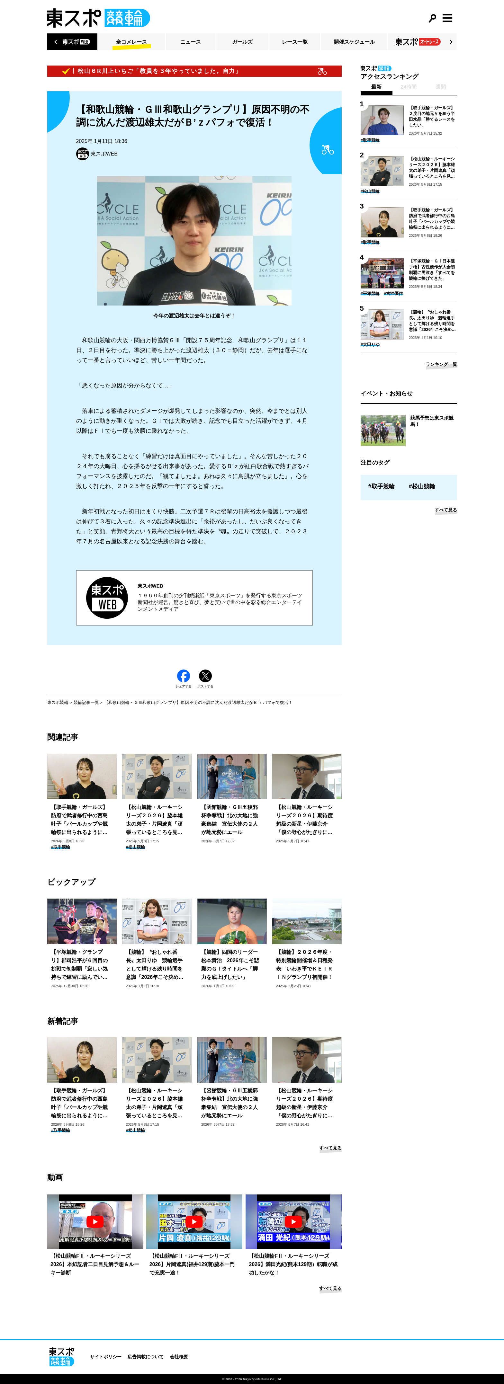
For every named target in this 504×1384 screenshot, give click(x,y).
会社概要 (179, 1356)
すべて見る (330, 1147)
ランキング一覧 (441, 364)
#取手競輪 (60, 847)
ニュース (190, 42)
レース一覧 (295, 42)
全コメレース (131, 42)
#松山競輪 (135, 847)
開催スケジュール (354, 42)
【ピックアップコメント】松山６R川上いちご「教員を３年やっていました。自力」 (132, 71)
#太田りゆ (370, 344)
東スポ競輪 (57, 702)
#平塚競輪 (370, 293)
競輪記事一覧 (86, 702)
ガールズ (242, 42)
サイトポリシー (106, 1356)
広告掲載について (146, 1356)
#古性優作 (393, 293)
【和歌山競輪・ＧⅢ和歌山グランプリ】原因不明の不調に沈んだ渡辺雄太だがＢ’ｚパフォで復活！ (198, 702)
